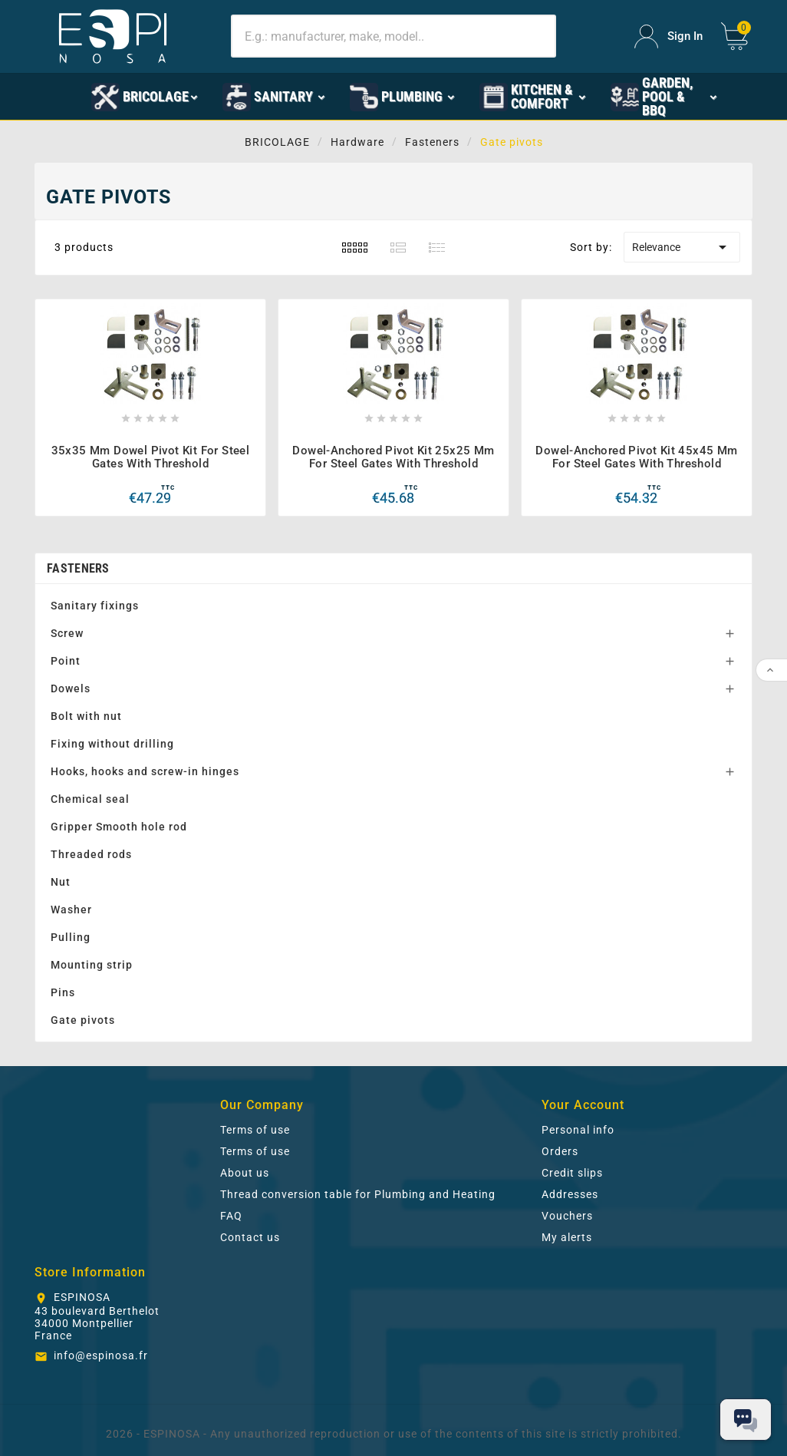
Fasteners (78, 568)
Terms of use (255, 1130)
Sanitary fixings (95, 605)
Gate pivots (83, 1020)
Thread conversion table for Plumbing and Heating (358, 1194)
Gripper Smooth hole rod (119, 826)
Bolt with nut (86, 716)
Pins (63, 992)
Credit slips (572, 1173)
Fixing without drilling (112, 744)
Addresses (570, 1194)
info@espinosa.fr (101, 1355)
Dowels (71, 688)
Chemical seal (90, 799)
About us (244, 1173)
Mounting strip (92, 965)
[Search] (393, 36)
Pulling (71, 937)
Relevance (682, 247)
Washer (71, 909)
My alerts (567, 1237)
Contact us (250, 1237)
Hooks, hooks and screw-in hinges (145, 771)
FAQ (231, 1216)
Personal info (578, 1130)
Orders (560, 1151)
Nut (61, 882)
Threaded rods (91, 854)
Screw (67, 633)
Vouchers (567, 1216)
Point (66, 661)
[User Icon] (668, 36)
